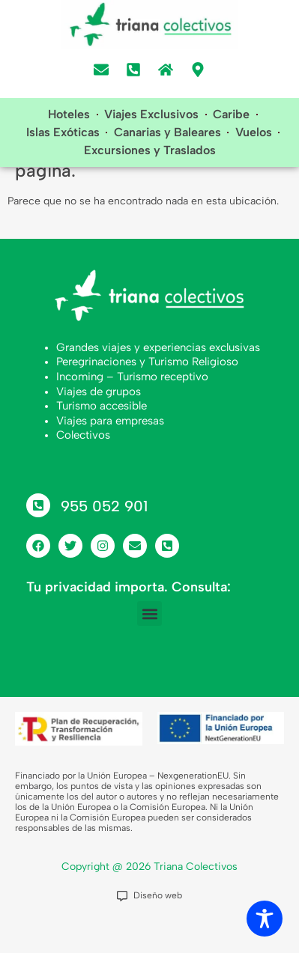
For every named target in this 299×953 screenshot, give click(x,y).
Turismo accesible (101, 440)
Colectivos (83, 469)
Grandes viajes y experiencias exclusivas (158, 381)
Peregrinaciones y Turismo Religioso (147, 396)
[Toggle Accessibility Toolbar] (264, 918)
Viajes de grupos (98, 425)
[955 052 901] (38, 540)
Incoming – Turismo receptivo (132, 411)
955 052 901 (104, 540)
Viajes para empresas (110, 454)
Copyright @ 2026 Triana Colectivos (149, 900)
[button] (149, 648)
